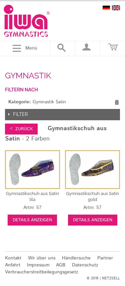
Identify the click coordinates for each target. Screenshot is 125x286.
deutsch (106, 7)
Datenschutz (85, 265)
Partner (105, 258)
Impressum (38, 265)
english (116, 7)
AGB (60, 265)
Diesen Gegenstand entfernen (116, 102)
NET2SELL (111, 278)
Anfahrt (12, 265)
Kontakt (13, 258)
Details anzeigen (32, 220)
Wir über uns (41, 258)
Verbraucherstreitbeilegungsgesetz (41, 272)
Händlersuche (76, 258)
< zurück (21, 129)
